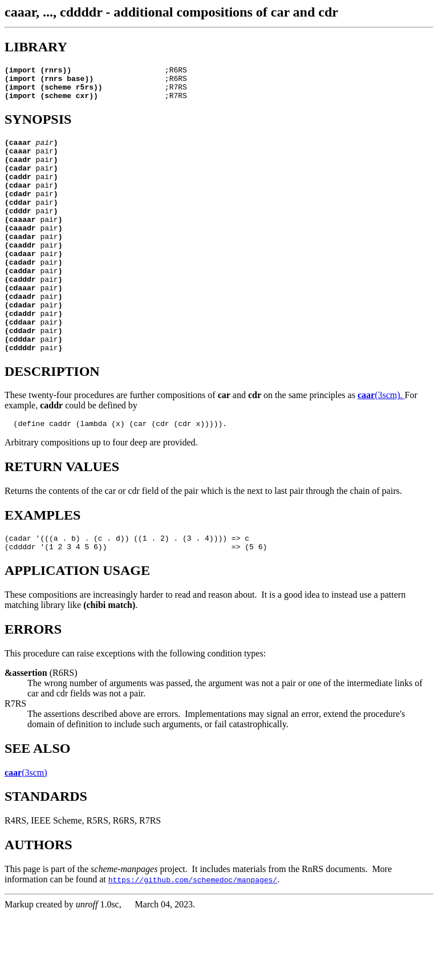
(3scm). (381, 444)
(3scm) (26, 827)
